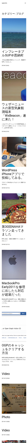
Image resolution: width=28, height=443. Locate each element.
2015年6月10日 (5, 131)
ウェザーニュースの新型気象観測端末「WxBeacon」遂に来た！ (14, 111)
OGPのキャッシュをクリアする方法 (13, 349)
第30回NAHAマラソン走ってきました (13, 230)
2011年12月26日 (6, 378)
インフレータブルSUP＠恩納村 (13, 53)
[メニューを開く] (25, 3)
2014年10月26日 (6, 306)
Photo (6, 417)
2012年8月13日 (5, 365)
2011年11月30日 (6, 421)
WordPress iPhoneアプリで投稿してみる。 (13, 174)
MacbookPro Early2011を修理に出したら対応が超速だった (13, 288)
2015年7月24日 (5, 65)
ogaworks (4, 3)
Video (6, 374)
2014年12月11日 (6, 188)
